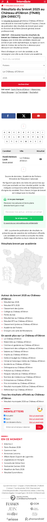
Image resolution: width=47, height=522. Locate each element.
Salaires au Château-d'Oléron (16, 351)
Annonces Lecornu (12, 453)
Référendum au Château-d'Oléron (18, 390)
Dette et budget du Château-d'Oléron (20, 358)
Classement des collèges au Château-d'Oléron (23, 348)
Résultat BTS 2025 (12, 305)
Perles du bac (9, 315)
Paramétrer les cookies (27, 491)
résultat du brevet (11, 21)
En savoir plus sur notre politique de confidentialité (21, 223)
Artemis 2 (8, 444)
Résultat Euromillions (13, 472)
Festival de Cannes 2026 (14, 466)
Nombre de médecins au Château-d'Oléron (22, 377)
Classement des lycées (14, 308)
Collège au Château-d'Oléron (16, 312)
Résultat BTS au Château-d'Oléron (18, 321)
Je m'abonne (21, 218)
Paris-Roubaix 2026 (12, 447)
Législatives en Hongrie (14, 460)
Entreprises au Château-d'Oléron (18, 380)
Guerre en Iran (10, 450)
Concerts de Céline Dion (14, 463)
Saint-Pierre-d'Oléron (20, 89)
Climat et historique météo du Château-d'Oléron (24, 361)
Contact (10, 488)
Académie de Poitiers (13, 327)
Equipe (21, 486)
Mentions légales (8, 493)
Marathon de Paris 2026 (14, 469)
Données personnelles (10, 491)
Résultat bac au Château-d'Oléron (18, 318)
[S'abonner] (23, 427)
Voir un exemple (36, 416)
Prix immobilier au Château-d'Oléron (19, 383)
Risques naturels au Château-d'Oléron (20, 374)
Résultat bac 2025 (11, 302)
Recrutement (35, 488)
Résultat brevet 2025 (15, 6)
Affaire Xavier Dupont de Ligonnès (19, 457)
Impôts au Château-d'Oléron (16, 355)
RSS (27, 488)
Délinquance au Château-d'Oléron (18, 367)
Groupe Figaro (20, 493)
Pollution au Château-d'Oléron (16, 371)
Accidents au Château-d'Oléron (17, 364)
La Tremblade (22, 92)
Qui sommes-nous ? (10, 486)
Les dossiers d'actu (12, 422)
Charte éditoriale (30, 486)
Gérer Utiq (40, 491)
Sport (7, 419)
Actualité (8, 416)
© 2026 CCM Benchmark (36, 493)
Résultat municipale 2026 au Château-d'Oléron (24, 386)
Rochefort (34, 92)
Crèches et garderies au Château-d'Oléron (21, 345)
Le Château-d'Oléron (12, 339)
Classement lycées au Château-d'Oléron (21, 324)
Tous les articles (19, 488)
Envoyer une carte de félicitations (18, 331)
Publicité (41, 486)
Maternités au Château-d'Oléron (17, 342)
